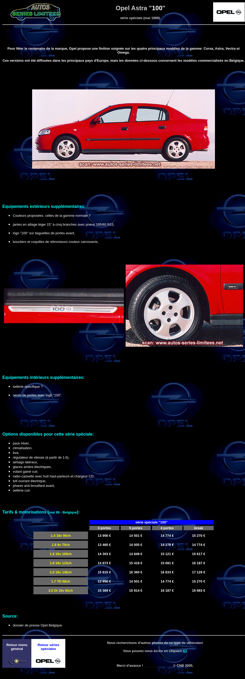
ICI (185, 651)
